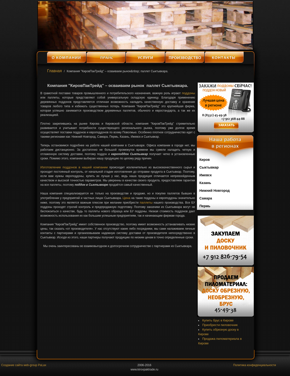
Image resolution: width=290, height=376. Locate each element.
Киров (204, 160)
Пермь (204, 206)
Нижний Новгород (214, 190)
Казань (205, 183)
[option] (145, 25)
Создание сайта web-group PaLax (23, 365)
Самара (205, 198)
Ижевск (205, 175)
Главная (54, 71)
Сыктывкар (209, 167)
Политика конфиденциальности (254, 365)
